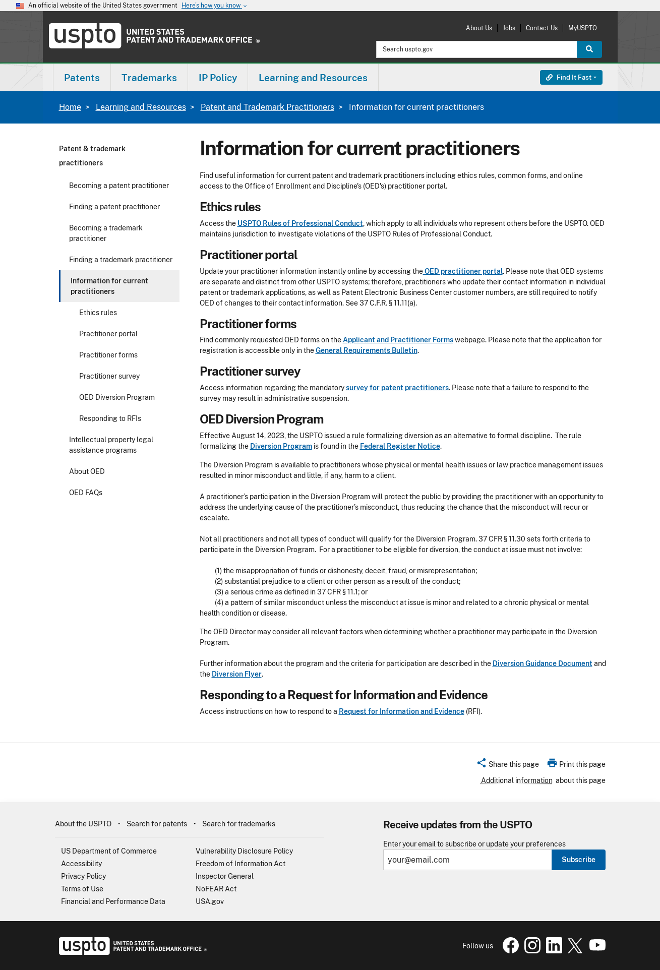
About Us (479, 28)
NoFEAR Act (216, 889)
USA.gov (210, 901)
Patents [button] (82, 77)
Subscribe (578, 860)
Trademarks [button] (149, 77)
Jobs (509, 28)
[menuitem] (82, 77)
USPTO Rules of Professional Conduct (300, 223)
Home (70, 107)
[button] (507, 766)
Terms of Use (82, 889)
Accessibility (81, 864)
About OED (87, 471)
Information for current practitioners (109, 286)
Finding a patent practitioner (114, 207)
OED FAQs (85, 493)
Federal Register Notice (400, 446)
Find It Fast (568, 77)
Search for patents (157, 824)
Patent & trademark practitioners (92, 156)
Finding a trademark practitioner (120, 260)
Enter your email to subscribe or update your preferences (474, 844)
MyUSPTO (582, 28)
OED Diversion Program (117, 397)
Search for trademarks (238, 824)
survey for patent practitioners (397, 388)
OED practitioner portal (463, 271)
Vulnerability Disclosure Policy (244, 851)
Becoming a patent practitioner (119, 185)
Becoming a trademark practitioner (106, 233)
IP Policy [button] (218, 77)
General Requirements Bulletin (366, 350)
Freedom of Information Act (240, 864)
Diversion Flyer (237, 674)
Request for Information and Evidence (401, 711)
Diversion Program (281, 446)
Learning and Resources (141, 107)
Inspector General (225, 876)
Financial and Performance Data (113, 901)
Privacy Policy (83, 876)
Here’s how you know (215, 6)
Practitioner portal (108, 334)
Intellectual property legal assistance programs (111, 445)
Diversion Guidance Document (542, 663)
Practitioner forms (108, 355)
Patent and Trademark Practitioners (267, 107)
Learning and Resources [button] (313, 77)
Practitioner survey (109, 376)
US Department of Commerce (109, 851)
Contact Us (542, 28)
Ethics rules (98, 313)
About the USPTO (83, 824)
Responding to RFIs (110, 418)
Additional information (517, 780)
